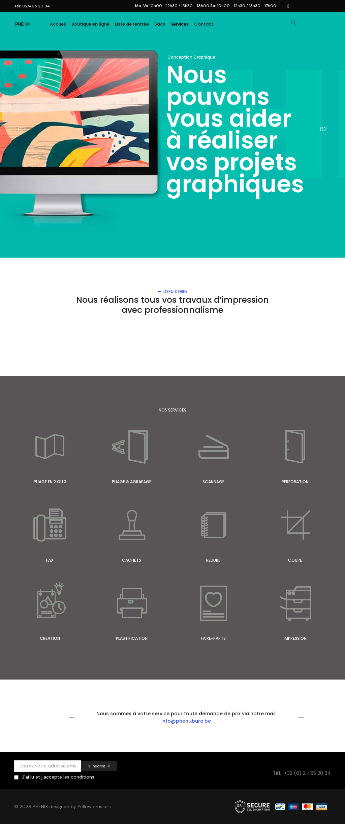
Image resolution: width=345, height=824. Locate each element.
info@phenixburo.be (186, 721)
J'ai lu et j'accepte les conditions (58, 777)
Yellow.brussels (94, 807)
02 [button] (323, 129)
